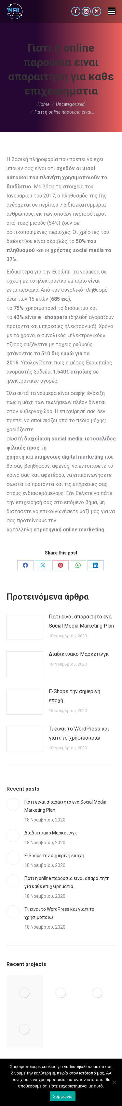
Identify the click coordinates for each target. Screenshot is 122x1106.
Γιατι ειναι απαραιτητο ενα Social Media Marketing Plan (81, 621)
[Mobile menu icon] (111, 11)
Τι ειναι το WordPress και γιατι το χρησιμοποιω (79, 733)
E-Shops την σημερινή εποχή (74, 696)
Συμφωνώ (63, 1096)
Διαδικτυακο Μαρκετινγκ (79, 654)
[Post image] (24, 627)
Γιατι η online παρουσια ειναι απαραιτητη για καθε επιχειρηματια (67, 882)
